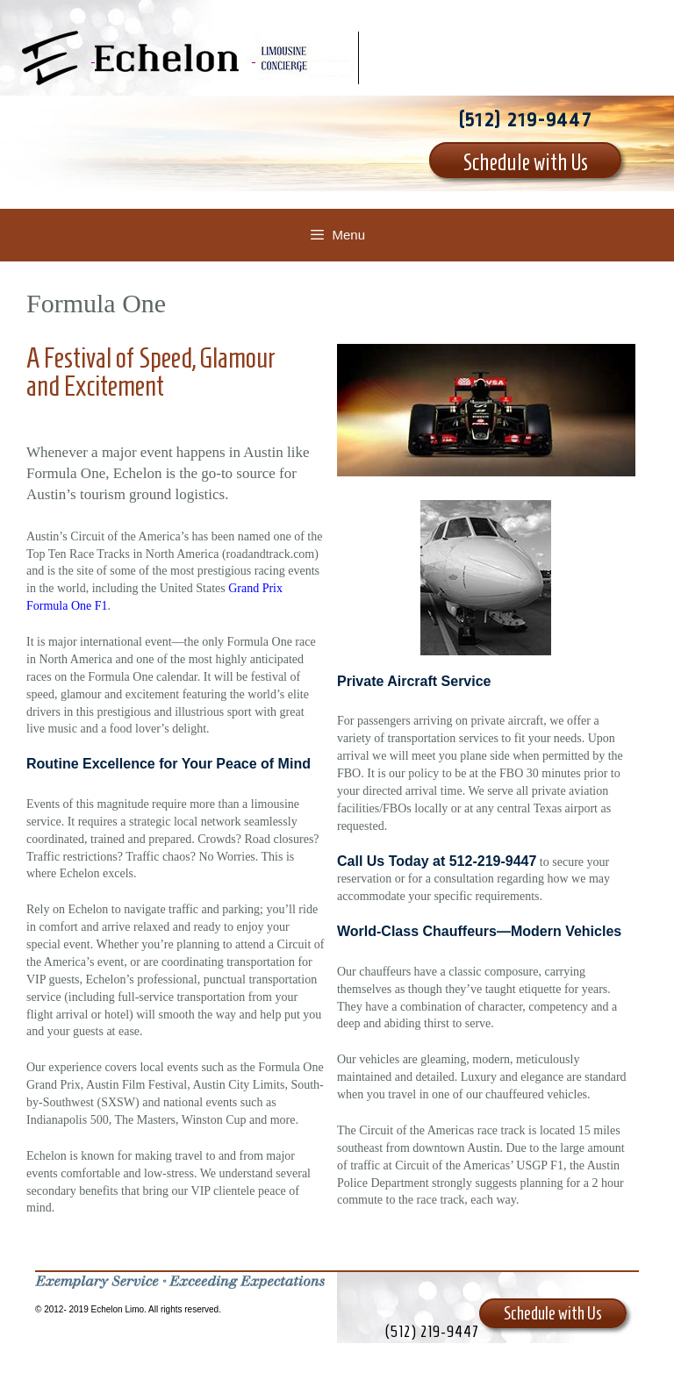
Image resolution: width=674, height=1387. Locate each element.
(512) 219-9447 (525, 120)
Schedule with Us (525, 162)
